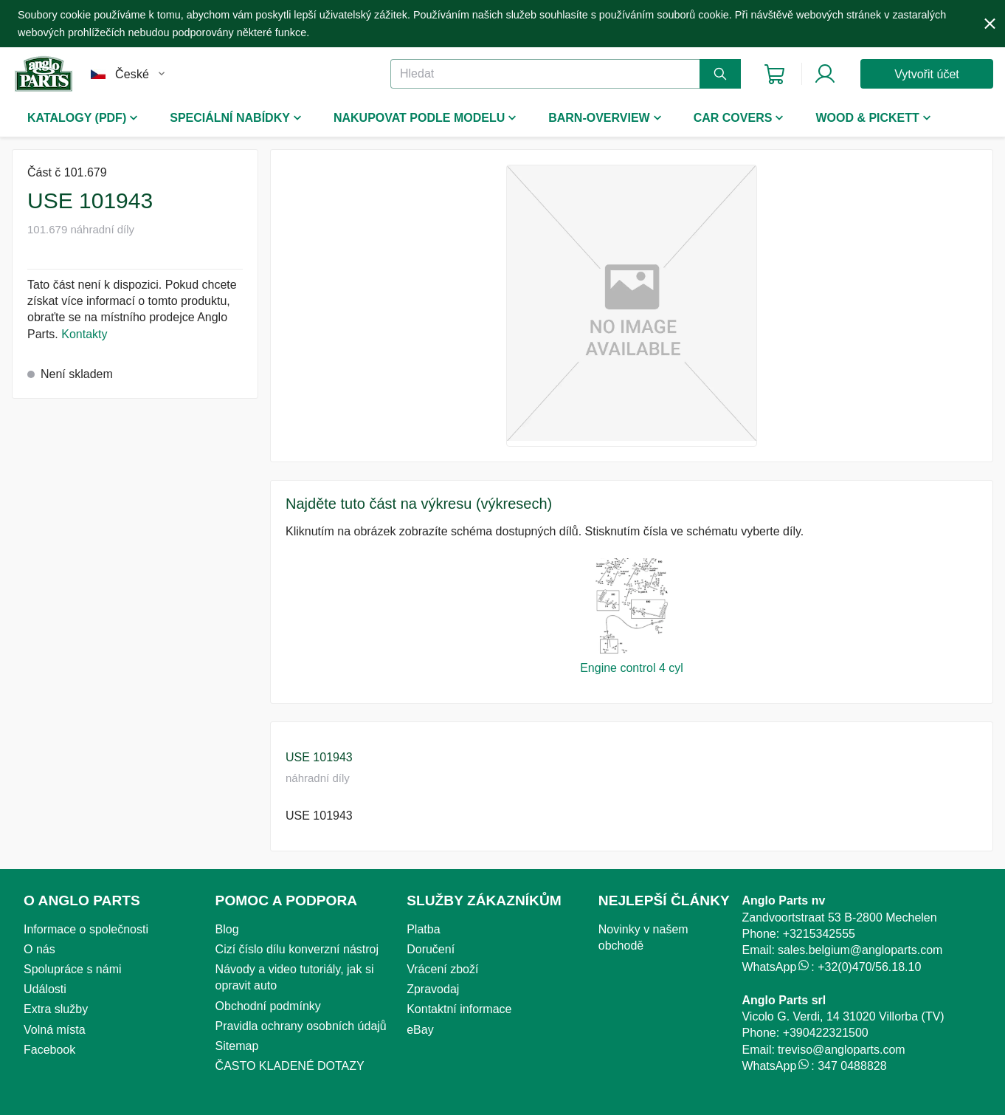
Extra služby (56, 1009)
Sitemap (237, 1046)
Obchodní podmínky (268, 1006)
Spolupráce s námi (73, 969)
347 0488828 (852, 1066)
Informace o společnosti (86, 929)
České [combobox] (132, 74)
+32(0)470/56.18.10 (869, 967)
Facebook (49, 1049)
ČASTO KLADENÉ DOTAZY (290, 1066)
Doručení (431, 949)
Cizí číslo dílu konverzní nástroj (297, 949)
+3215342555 (819, 933)
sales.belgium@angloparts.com (860, 950)
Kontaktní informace (459, 1009)
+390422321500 (825, 1032)
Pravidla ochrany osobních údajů (301, 1026)
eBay (420, 1029)
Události (45, 989)
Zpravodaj (433, 989)
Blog (227, 929)
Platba (423, 929)
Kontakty (84, 334)
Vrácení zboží (442, 969)
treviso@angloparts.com (841, 1049)
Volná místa (55, 1029)
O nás (39, 949)
